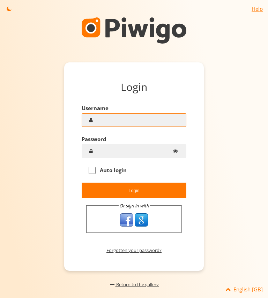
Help (257, 8)
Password (94, 139)
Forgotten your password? (134, 250)
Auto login (108, 170)
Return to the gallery (134, 284)
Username (95, 108)
